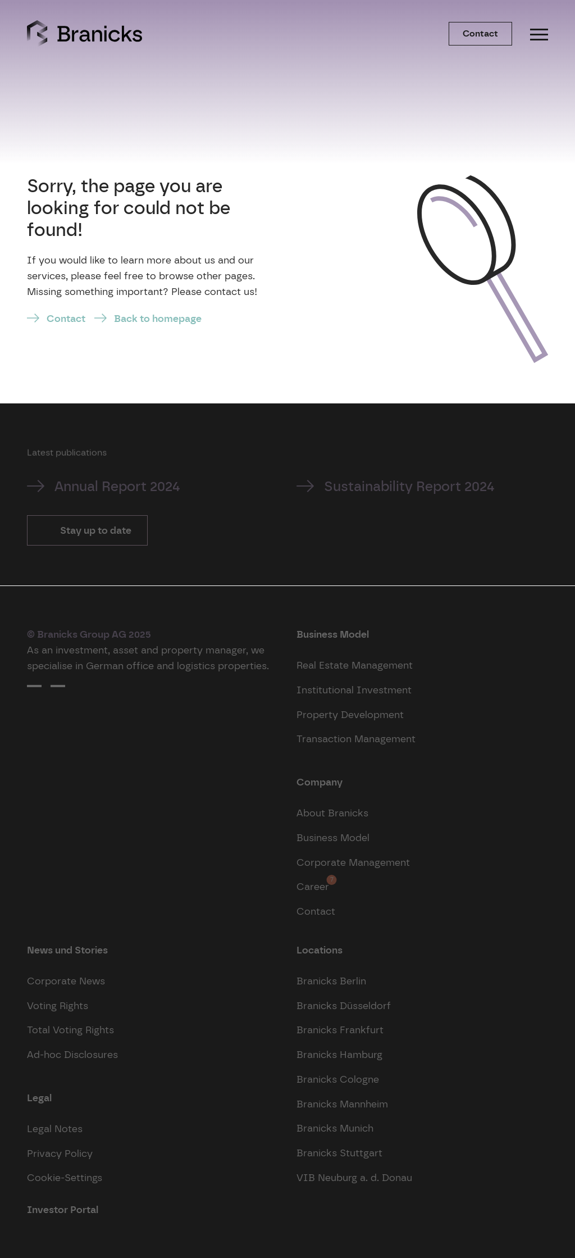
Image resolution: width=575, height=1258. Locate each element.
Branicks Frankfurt (340, 1030)
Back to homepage (158, 318)
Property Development (350, 714)
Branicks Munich (334, 1128)
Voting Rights (57, 1005)
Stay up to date (94, 530)
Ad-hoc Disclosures (72, 1054)
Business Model (332, 837)
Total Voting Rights (70, 1030)
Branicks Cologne (337, 1079)
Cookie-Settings (64, 1177)
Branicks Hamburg (339, 1054)
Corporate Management (353, 862)
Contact (480, 33)
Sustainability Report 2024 (409, 486)
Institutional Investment (354, 690)
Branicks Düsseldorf (343, 1005)
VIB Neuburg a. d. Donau (354, 1177)
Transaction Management (356, 738)
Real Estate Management (354, 665)
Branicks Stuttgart (339, 1153)
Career (312, 883)
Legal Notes (55, 1128)
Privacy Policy (60, 1153)
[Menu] (539, 34)
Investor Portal (62, 1209)
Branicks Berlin (331, 981)
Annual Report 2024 (117, 486)
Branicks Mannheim (342, 1104)
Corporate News (66, 981)
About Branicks (332, 813)
